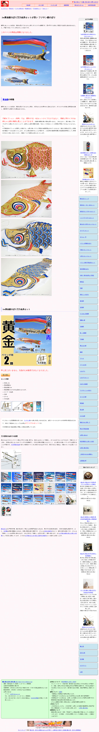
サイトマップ (22, 730)
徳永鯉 (28, 5)
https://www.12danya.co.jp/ (17, 681)
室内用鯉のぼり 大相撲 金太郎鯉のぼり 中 (88, 153)
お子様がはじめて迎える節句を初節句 (36, 535)
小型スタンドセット (85, 256)
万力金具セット (37, 8)
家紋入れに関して (85, 422)
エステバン (83, 665)
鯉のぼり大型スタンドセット (88, 224)
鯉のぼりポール (79, 5)
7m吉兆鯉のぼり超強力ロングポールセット (88, 34)
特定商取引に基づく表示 (87, 441)
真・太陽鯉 (83, 333)
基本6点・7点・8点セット (87, 205)
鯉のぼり (11, 8)
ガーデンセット (84, 230)
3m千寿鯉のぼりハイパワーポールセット (88, 67)
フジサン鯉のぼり (19, 8)
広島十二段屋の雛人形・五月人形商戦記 (69, 730)
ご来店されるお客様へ (86, 454)
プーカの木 (83, 365)
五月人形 (82, 652)
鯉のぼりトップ (84, 198)
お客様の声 (83, 460)
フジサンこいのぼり (85, 390)
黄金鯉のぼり (28, 8)
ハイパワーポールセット (87, 218)
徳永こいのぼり (84, 294)
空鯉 (81, 288)
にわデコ (82, 371)
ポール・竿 (83, 237)
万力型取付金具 (15, 444)
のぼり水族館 (84, 384)
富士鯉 (82, 409)
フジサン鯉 (54, 5)
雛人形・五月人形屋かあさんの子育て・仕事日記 (44, 730)
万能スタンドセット (85, 250)
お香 (81, 672)
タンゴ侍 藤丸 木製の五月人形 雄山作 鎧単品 (88, 590)
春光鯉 (82, 301)
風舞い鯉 (82, 320)
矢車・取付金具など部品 (87, 275)
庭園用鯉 (66, 5)
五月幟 (5, 531)
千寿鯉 (82, 339)
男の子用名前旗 (84, 428)
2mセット (45, 8)
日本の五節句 (48, 531)
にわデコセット (84, 377)
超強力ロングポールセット (87, 211)
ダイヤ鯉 (41, 5)
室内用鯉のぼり (84, 269)
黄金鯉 (5, 99)
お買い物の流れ (84, 448)
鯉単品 (82, 281)
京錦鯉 (82, 326)
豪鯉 (81, 352)
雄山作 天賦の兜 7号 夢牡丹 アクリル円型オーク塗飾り (88, 482)
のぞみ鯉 (82, 416)
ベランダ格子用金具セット (87, 262)
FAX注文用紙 (34, 698)
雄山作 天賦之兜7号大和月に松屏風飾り (88, 553)
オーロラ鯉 (83, 397)
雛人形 (82, 646)
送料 (60, 692)
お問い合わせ (84, 435)
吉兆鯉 (82, 307)
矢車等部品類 (92, 5)
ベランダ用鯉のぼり (85, 243)
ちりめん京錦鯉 (84, 313)
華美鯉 (82, 403)
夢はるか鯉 (83, 345)
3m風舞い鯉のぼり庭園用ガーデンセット (88, 95)
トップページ (4, 8)
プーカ (82, 358)
